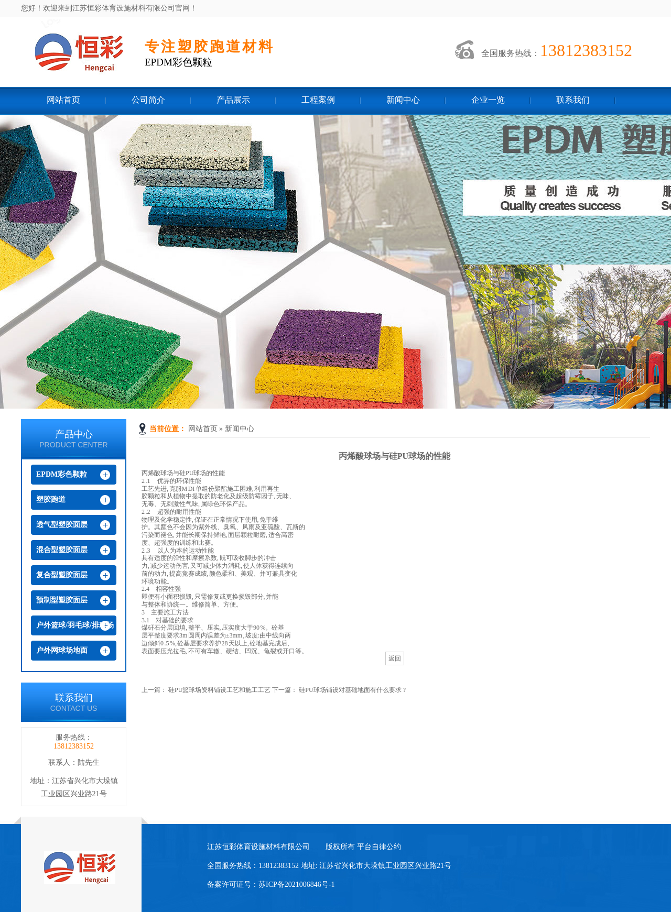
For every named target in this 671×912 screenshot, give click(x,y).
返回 (394, 658)
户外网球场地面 (62, 650)
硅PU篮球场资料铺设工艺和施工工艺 (219, 690)
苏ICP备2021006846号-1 (296, 884)
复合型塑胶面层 (62, 575)
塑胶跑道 (51, 499)
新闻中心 (403, 99)
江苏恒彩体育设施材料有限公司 (65, 53)
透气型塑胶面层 (62, 525)
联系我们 (573, 99)
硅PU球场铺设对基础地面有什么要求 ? (352, 690)
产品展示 (233, 99)
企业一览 (488, 99)
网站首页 (63, 99)
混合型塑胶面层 (62, 550)
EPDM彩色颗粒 (61, 474)
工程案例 (318, 99)
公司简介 (148, 99)
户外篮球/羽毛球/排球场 (75, 625)
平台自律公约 (379, 847)
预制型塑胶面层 (62, 600)
